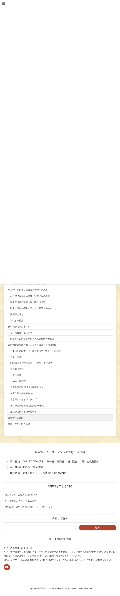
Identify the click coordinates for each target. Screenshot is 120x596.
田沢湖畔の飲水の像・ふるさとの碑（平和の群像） (33, 345)
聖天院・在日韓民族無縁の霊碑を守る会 (28, 290)
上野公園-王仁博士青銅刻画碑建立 (27, 387)
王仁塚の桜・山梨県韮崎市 (23, 411)
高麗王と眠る (16, 314)
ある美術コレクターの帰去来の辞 (21, 501)
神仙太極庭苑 (19, 381)
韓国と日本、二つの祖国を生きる (21, 495)
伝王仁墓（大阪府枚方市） (23, 393)
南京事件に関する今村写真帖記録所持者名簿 (32, 338)
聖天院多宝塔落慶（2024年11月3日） (28, 302)
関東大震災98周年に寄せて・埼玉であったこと (33, 308)
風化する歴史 (16, 320)
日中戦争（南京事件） (19, 326)
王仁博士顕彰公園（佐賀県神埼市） (27, 405)
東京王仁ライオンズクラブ (23, 399)
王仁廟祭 (16, 375)
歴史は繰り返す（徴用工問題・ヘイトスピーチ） (29, 507)
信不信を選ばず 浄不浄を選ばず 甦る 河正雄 (35, 351)
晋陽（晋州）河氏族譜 (19, 424)
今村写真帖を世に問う (21, 332)
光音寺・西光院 (15, 417)
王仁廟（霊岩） (18, 369)
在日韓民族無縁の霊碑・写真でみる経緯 (30, 296)
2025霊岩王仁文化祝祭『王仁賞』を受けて (31, 363)
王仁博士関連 (14, 357)
